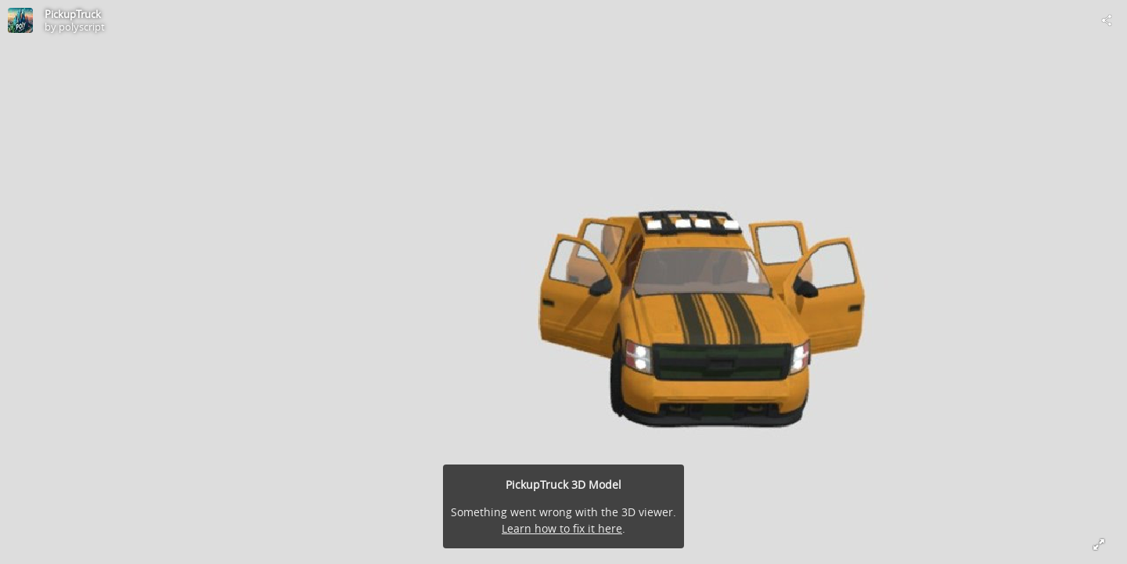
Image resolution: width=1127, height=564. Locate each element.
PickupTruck (73, 14)
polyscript (82, 27)
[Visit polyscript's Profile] (20, 20)
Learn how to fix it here (562, 528)
